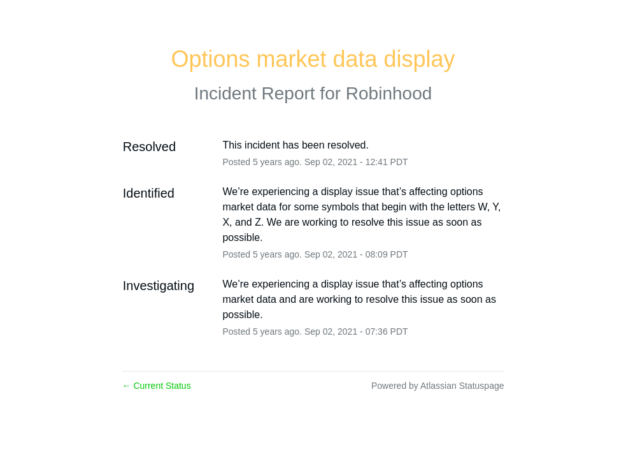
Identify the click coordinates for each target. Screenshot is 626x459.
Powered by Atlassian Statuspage (437, 386)
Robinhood (389, 93)
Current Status (156, 386)
